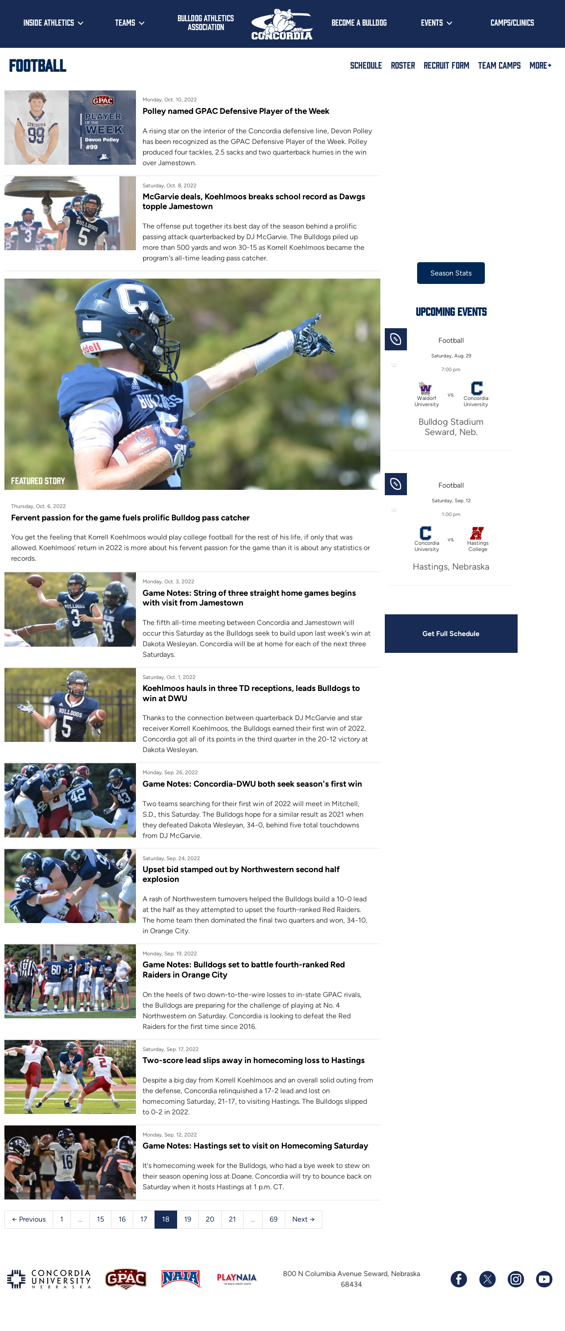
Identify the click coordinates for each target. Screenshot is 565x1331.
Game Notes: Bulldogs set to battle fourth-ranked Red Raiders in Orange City (240, 962)
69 (274, 1231)
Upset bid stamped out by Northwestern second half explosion (237, 867)
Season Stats (436, 273)
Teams (125, 22)
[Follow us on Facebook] (459, 1292)
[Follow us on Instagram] (515, 1292)
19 (187, 1231)
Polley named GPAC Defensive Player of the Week (231, 111)
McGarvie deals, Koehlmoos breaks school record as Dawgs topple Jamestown (235, 201)
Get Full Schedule (436, 633)
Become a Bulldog (359, 22)
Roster (403, 64)
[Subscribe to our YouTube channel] (544, 1292)
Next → (303, 1231)
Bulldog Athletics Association (206, 22)
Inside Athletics (48, 22)
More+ (541, 64)
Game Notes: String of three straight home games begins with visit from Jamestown (245, 590)
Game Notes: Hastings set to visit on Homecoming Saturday (233, 1154)
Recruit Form (446, 64)
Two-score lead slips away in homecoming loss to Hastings (231, 1058)
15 (100, 1231)
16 (122, 1231)
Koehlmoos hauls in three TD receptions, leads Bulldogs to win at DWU (247, 685)
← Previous (29, 1231)
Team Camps (499, 64)
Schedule (366, 64)
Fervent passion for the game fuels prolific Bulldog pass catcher (131, 509)
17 (143, 1231)
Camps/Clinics (512, 22)
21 (232, 1231)
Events (432, 22)
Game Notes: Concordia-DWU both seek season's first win (248, 776)
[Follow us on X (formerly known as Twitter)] (487, 1292)
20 (210, 1231)
